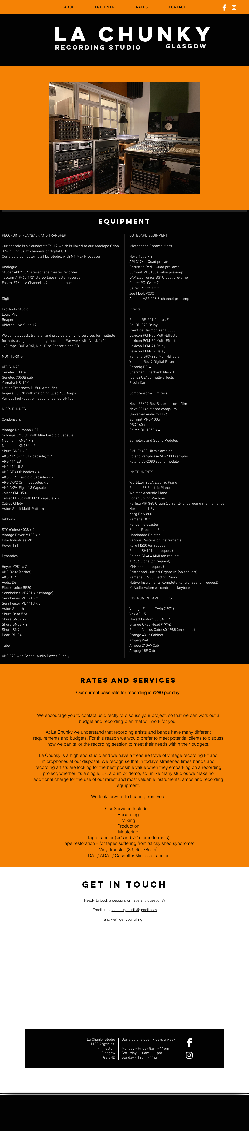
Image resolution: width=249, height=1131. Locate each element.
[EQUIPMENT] (106, 7)
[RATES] (142, 7)
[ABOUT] (71, 7)
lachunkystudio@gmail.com (134, 909)
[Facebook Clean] (224, 7)
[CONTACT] (178, 7)
